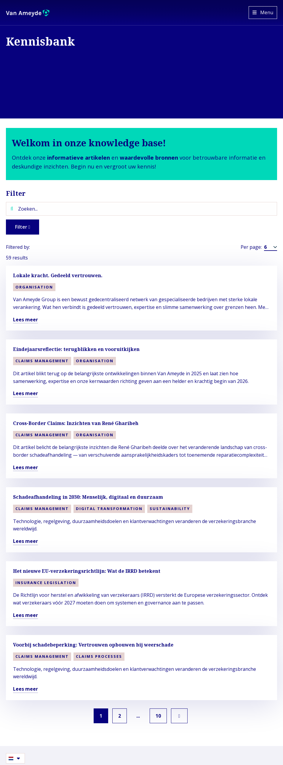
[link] (180, 715)
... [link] (138, 716)
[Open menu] (263, 12)
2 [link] (119, 716)
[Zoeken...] (141, 209)
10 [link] (159, 716)
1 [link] (100, 716)
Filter (23, 227)
